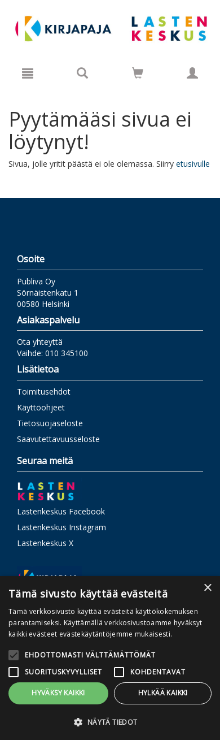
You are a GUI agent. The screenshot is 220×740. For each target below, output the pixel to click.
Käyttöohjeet (41, 407)
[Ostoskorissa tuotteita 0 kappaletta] (137, 75)
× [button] (207, 588)
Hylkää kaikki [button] (163, 693)
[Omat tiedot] (192, 73)
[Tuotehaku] (82, 73)
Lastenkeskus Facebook (61, 511)
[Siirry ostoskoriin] (137, 73)
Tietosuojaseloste (50, 423)
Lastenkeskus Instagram (61, 527)
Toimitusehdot (44, 391)
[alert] (110, 658)
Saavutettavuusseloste (58, 439)
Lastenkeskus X (45, 543)
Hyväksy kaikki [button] (58, 693)
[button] (110, 721)
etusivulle (193, 163)
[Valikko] (27, 73)
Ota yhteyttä (40, 341)
